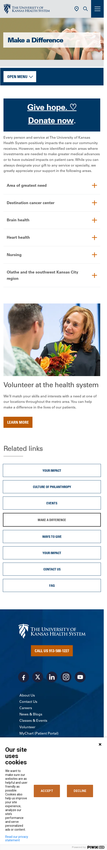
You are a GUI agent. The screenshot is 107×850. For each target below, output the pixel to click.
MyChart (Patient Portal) (38, 733)
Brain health (18, 219)
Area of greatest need (27, 185)
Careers (25, 708)
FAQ (52, 585)
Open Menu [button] (17, 76)
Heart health (18, 237)
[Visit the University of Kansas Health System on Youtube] (80, 677)
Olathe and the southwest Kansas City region (42, 275)
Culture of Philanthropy (52, 487)
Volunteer (27, 727)
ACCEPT (47, 791)
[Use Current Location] (76, 8)
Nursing (14, 254)
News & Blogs (30, 714)
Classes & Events (33, 720)
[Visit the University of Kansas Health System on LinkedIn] (51, 677)
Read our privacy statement (16, 838)
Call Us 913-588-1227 (52, 650)
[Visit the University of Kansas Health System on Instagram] (66, 677)
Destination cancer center (30, 202)
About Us (27, 695)
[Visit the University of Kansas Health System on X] (37, 677)
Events (51, 503)
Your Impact (51, 470)
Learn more (18, 422)
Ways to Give (52, 536)
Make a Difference (52, 520)
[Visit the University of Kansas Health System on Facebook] (23, 677)
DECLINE (80, 791)
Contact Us (52, 569)
